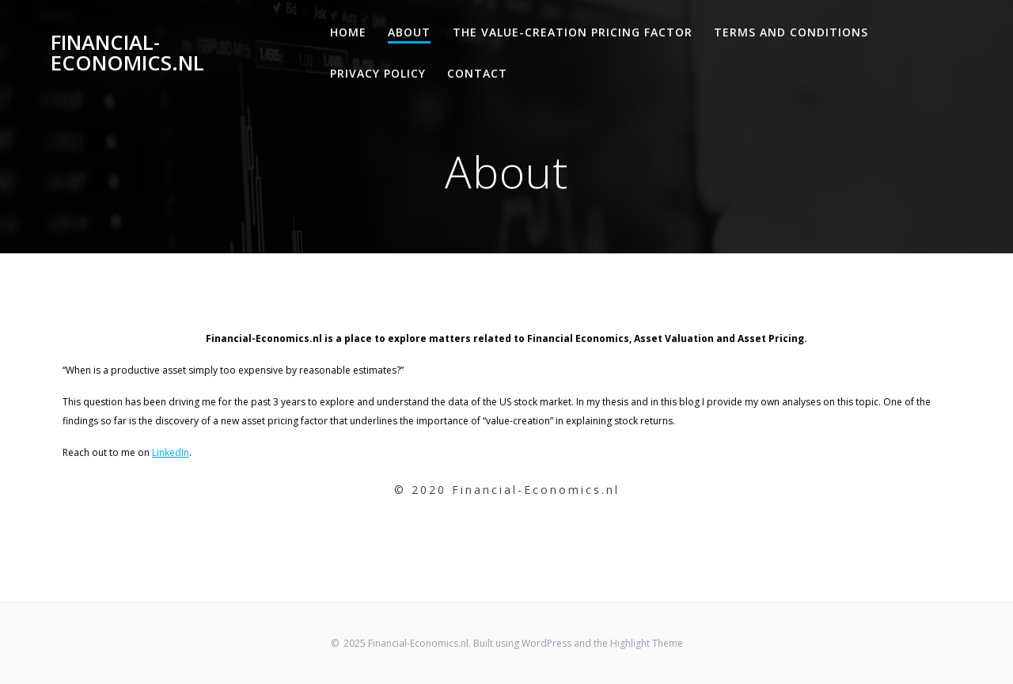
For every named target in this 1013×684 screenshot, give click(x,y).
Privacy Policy (378, 73)
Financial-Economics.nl (127, 52)
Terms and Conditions (791, 32)
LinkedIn (170, 452)
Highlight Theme (646, 643)
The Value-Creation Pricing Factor (572, 32)
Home (348, 32)
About (409, 32)
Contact (477, 73)
